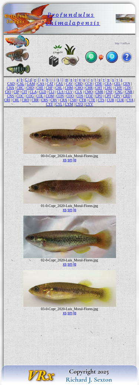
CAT (50, 84)
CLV (69, 92)
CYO (79, 104)
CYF (49, 104)
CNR (129, 92)
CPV (117, 96)
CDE (98, 84)
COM (50, 96)
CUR (120, 100)
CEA (108, 84)
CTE (92, 100)
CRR (35, 100)
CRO (25, 100)
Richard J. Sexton (89, 379)
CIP (16, 92)
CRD (126, 96)
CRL (16, 100)
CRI (7, 100)
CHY (118, 88)
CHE (39, 88)
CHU (108, 88)
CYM (69, 104)
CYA (129, 100)
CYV (89, 104)
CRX (63, 100)
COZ (89, 96)
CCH (89, 84)
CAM (31, 84)
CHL (58, 88)
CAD (11, 84)
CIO (8, 92)
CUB (110, 100)
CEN (126, 84)
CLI (51, 92)
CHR (89, 88)
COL (39, 96)
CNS (10, 96)
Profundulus (71, 14)
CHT (98, 88)
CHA (10, 88)
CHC (20, 88)
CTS (101, 100)
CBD (79, 84)
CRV (53, 100)
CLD (42, 92)
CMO (89, 92)
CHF (49, 88)
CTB (82, 100)
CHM (69, 88)
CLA (33, 92)
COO (70, 96)
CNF (109, 92)
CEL (117, 84)
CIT (24, 92)
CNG (119, 92)
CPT (108, 96)
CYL (59, 104)
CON (60, 96)
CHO (79, 88)
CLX (78, 92)
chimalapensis (73, 23)
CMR (99, 92)
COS (79, 96)
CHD (30, 88)
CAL (20, 84)
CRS (44, 100)
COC (20, 96)
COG (30, 96)
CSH (73, 100)
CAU (59, 84)
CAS (40, 84)
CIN (128, 88)
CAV (69, 84)
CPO (98, 96)
